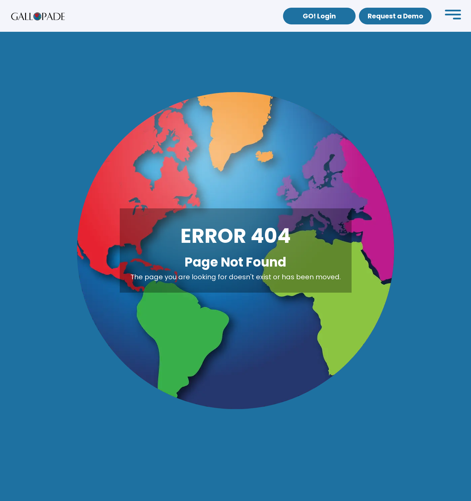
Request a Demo (395, 16)
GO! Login (319, 16)
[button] (453, 16)
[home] (38, 16)
